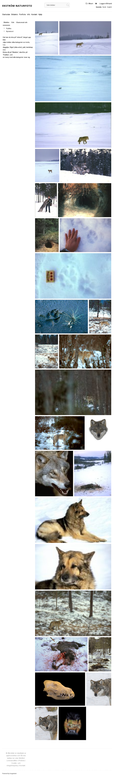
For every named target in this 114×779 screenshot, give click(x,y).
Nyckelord (9, 31)
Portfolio (22, 14)
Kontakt (34, 14)
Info (28, 14)
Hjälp (40, 14)
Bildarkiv (14, 14)
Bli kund (109, 4)
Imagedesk (13, 773)
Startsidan (6, 14)
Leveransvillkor (12, 761)
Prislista (21, 761)
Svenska (98, 7)
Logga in (103, 4)
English (109, 7)
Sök (12, 22)
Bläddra (6, 22)
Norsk (104, 7)
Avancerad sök (21, 22)
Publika (8, 29)
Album (90, 4)
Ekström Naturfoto (17, 5)
